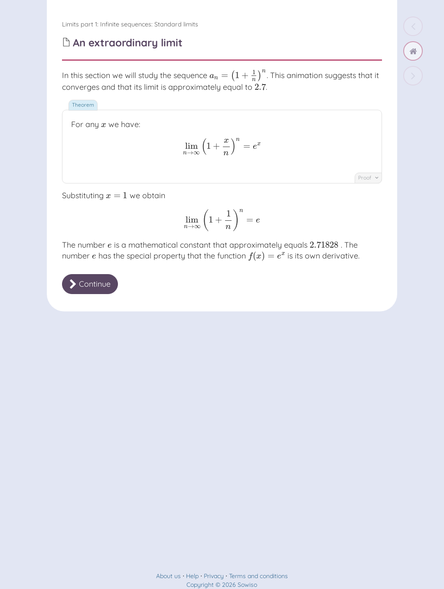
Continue (90, 284)
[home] (413, 51)
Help (192, 576)
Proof (368, 177)
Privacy (214, 576)
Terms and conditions (258, 576)
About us (168, 576)
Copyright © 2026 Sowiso (221, 585)
